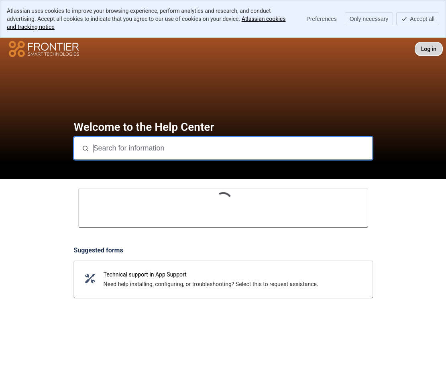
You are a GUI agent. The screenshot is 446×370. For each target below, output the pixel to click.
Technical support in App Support (145, 274)
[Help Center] (43, 49)
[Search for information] (232, 148)
